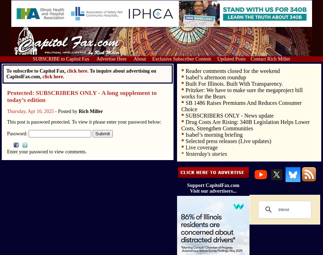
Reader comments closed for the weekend (233, 71)
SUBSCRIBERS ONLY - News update (230, 116)
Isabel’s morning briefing (214, 135)
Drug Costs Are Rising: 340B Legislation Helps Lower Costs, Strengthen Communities (245, 125)
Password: (49, 133)
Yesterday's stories (206, 154)
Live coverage (202, 147)
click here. (53, 76)
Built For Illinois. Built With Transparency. (234, 84)
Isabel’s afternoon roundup (216, 77)
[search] (283, 209)
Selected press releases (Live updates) (228, 141)
